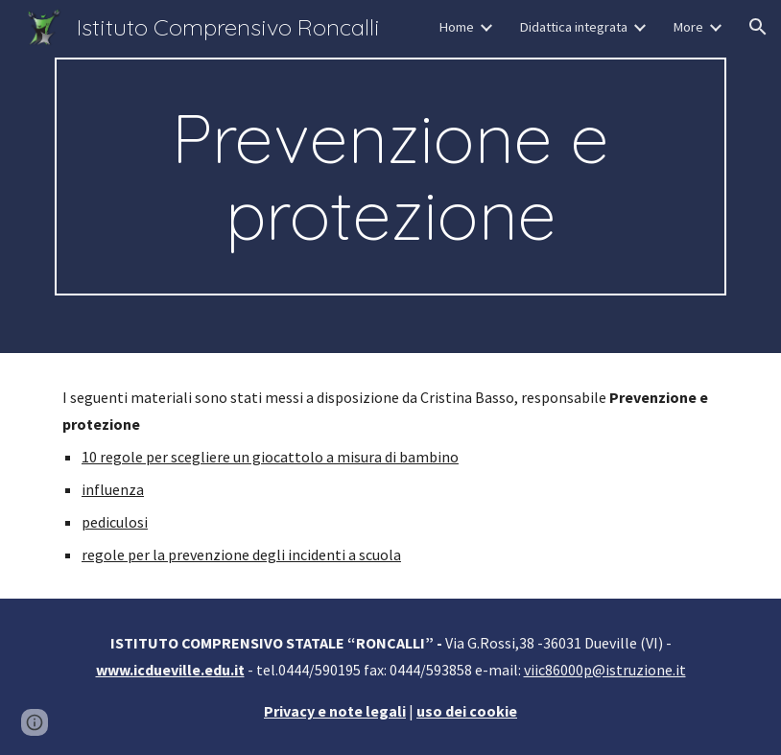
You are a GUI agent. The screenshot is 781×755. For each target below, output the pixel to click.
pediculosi (115, 521)
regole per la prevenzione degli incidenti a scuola (241, 554)
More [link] (688, 26)
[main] (390, 176)
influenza (113, 489)
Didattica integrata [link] (573, 26)
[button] (758, 27)
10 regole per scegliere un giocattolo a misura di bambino (270, 456)
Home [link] (456, 26)
